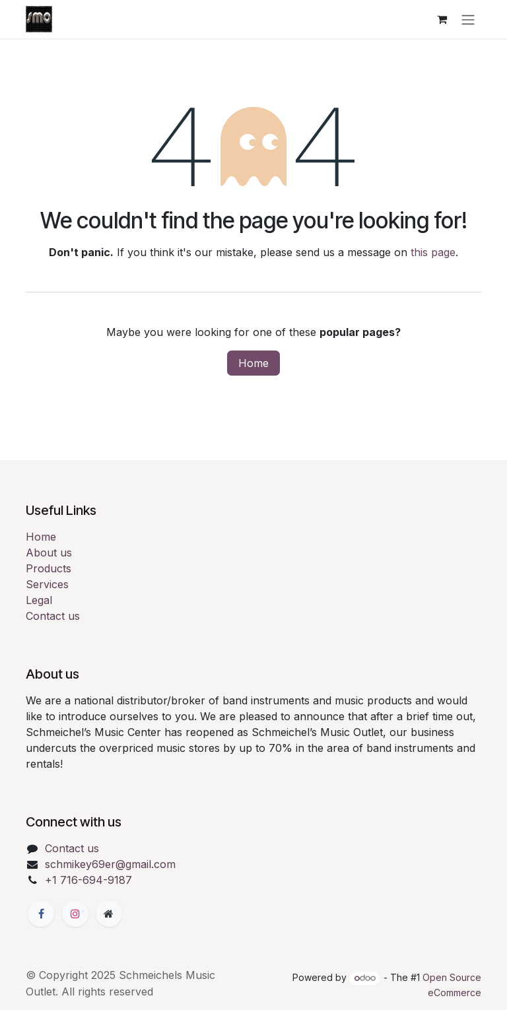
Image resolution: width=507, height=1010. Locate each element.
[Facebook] (41, 913)
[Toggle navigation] (468, 19)
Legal (39, 600)
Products (48, 568)
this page (433, 252)
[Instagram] (75, 913)
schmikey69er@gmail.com (110, 864)
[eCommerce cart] (441, 19)
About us (49, 552)
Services (47, 584)
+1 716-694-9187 (88, 880)
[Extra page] (109, 913)
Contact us (53, 616)
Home (253, 363)
